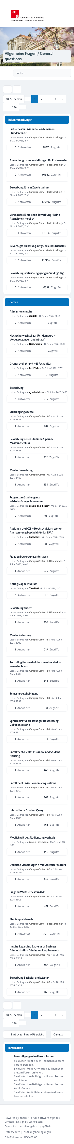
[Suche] (59, 73)
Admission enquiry (21, 311)
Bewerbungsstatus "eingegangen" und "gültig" (37, 273)
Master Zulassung (20, 635)
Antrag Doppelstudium (23, 584)
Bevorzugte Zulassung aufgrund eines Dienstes (38, 246)
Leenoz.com (36, 1122)
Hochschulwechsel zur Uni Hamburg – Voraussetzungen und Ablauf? (32, 337)
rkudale (33, 316)
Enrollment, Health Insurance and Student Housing (35, 754)
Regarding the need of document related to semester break (35, 664)
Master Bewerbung (21, 470)
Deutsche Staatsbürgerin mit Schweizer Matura (38, 865)
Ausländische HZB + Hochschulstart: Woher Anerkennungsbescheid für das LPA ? (36, 530)
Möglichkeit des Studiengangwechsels (32, 838)
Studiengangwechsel (22, 412)
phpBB (23, 1118)
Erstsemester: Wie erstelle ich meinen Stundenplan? (32, 131)
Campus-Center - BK (39, 639)
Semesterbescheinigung (24, 694)
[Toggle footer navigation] (4, 1107)
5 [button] (62, 99)
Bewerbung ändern (21, 608)
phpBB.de (45, 1126)
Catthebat (34, 537)
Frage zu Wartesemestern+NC (27, 892)
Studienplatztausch (21, 919)
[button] (22, 107)
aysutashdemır (36, 392)
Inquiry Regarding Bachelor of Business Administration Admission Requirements (34, 948)
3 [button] (48, 99)
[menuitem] (12, 1132)
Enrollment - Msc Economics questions (33, 783)
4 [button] (55, 99)
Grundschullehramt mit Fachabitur (30, 364)
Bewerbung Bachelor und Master (29, 978)
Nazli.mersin (35, 344)
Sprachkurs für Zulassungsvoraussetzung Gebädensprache (34, 723)
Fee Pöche (34, 368)
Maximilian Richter (39, 505)
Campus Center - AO (39, 416)
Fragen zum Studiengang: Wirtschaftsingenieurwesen (26, 499)
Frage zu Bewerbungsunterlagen (29, 557)
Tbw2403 (34, 588)
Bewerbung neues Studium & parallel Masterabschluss (32, 441)
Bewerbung (16, 388)
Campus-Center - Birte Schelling (45, 137)
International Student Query (26, 810)
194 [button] (14, 107)
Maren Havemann (38, 842)
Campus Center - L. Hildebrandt (45, 561)
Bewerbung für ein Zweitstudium (29, 187)
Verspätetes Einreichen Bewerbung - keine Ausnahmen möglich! (35, 217)
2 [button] (41, 99)
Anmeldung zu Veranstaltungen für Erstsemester (38, 160)
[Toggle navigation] (69, 13)
